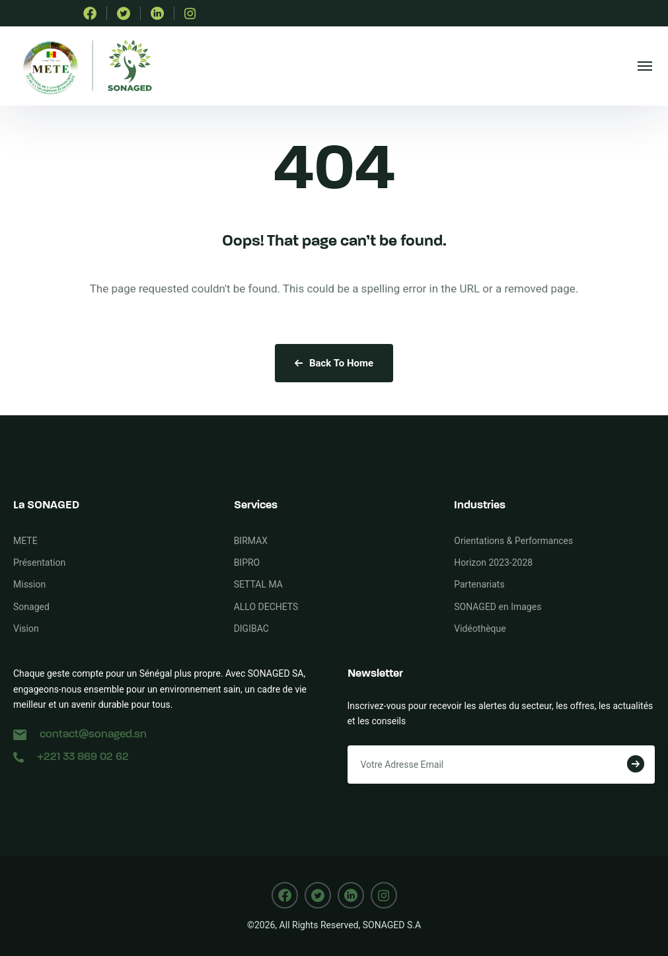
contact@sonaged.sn (80, 734)
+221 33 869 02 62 (71, 757)
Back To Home (334, 363)
